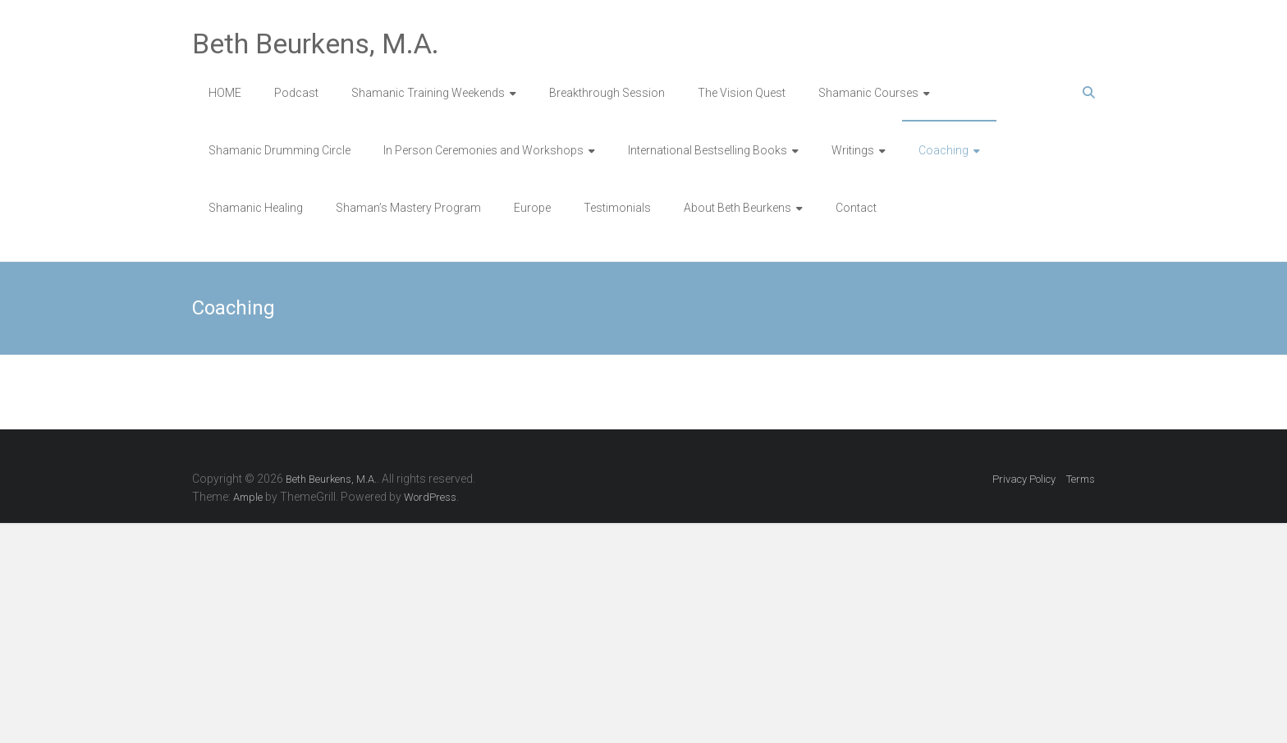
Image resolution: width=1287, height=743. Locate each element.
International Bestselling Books (707, 150)
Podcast (296, 92)
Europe (532, 207)
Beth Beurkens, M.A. (315, 43)
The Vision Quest (741, 92)
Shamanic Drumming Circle (279, 150)
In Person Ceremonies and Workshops (483, 150)
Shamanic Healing (255, 207)
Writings (852, 150)
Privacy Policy (1024, 479)
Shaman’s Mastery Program (408, 207)
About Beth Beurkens (737, 207)
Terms (1080, 479)
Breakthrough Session (607, 92)
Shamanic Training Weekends (428, 92)
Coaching (943, 150)
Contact (856, 207)
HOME (224, 92)
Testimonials (617, 207)
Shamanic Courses (868, 92)
